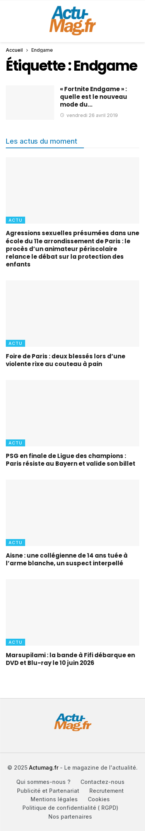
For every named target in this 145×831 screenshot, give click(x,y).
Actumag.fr (43, 767)
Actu (15, 220)
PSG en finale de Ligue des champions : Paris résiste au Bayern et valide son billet (70, 460)
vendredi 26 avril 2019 (89, 115)
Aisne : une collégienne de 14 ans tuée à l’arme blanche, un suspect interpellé (67, 559)
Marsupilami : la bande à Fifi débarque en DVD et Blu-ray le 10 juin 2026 (70, 659)
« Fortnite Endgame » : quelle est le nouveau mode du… (93, 97)
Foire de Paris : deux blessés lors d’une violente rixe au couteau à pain (65, 360)
